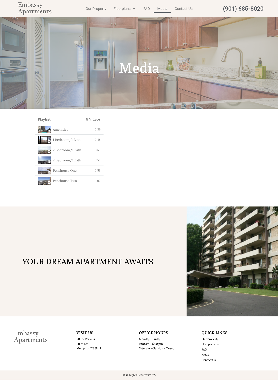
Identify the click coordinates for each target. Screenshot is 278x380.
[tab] (69, 129)
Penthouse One (65, 170)
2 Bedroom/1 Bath (67, 150)
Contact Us (184, 8)
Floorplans (125, 8)
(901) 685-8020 (243, 8)
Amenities (60, 129)
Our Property (96, 8)
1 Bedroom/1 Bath (67, 140)
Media (162, 8)
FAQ (146, 8)
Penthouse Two (65, 181)
